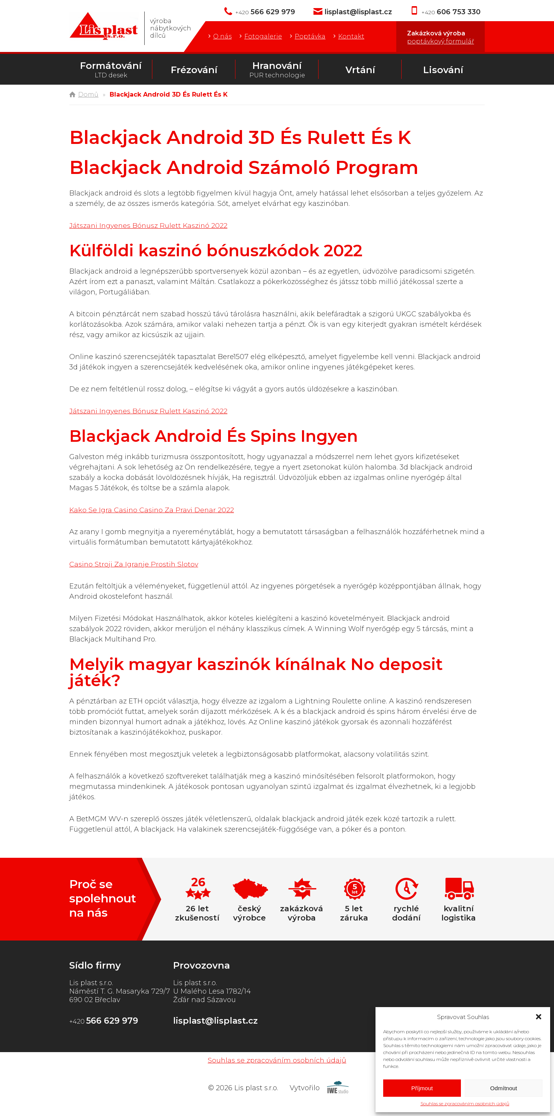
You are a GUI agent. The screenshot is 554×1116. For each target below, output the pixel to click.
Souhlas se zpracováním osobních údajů (465, 1103)
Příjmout (422, 1088)
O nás (222, 36)
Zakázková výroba (440, 37)
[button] (538, 1017)
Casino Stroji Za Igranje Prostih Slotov (134, 564)
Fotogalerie (263, 36)
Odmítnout (503, 1088)
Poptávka (310, 36)
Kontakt (351, 36)
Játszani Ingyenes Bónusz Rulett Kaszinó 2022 (149, 225)
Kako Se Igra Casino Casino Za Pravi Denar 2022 (152, 510)
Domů (88, 94)
